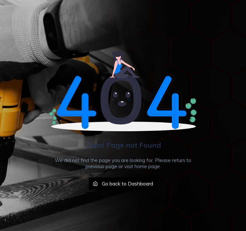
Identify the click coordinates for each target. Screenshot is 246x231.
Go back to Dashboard (123, 183)
